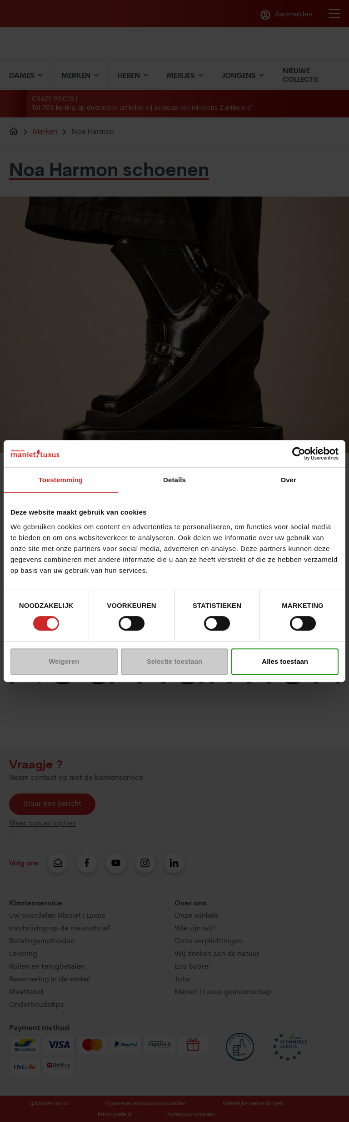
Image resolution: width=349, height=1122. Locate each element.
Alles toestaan (285, 661)
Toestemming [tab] (61, 480)
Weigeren (64, 661)
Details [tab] (174, 480)
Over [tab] (288, 480)
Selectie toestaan (175, 661)
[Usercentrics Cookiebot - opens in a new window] (299, 453)
